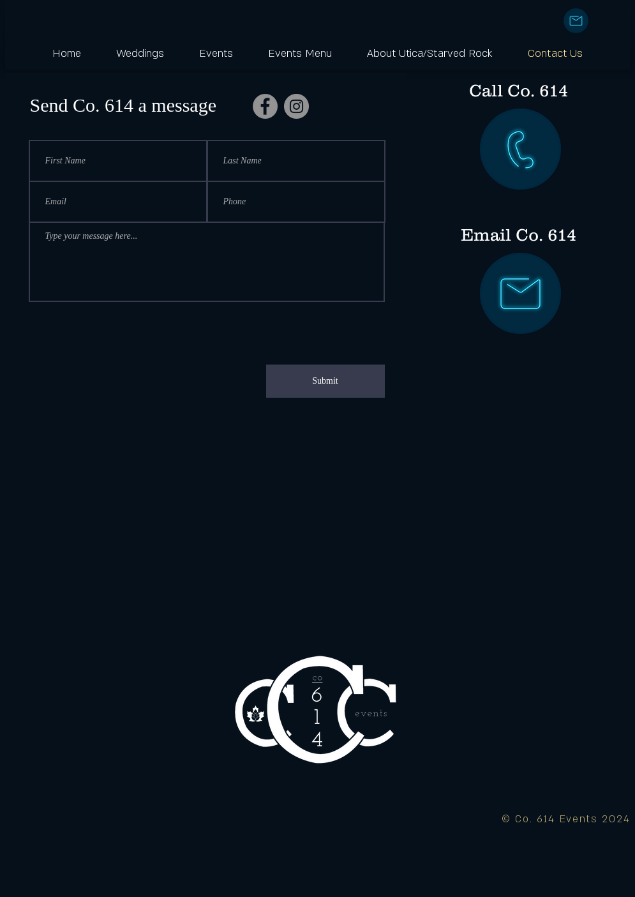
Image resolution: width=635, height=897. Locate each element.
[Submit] (325, 381)
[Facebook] (265, 106)
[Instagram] (296, 106)
